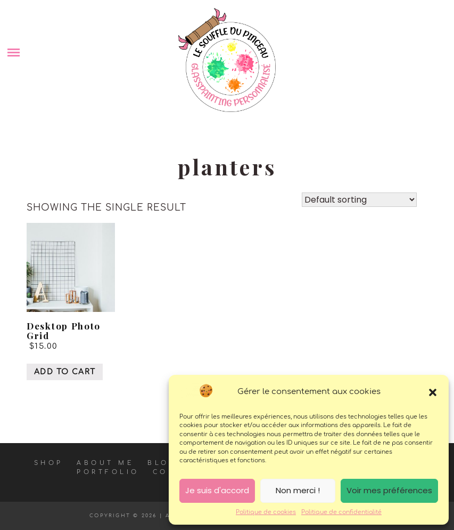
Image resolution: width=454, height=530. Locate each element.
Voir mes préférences (389, 490)
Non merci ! (298, 490)
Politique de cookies (266, 512)
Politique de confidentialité (341, 512)
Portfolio (108, 472)
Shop (48, 463)
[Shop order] (359, 199)
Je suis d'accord (217, 490)
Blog (161, 463)
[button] (432, 392)
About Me (105, 463)
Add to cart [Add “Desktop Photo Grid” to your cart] (64, 372)
